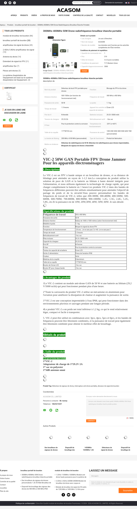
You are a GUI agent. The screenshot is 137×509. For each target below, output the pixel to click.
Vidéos (34, 15)
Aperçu (14, 15)
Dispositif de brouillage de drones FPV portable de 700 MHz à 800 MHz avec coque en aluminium (125, 449)
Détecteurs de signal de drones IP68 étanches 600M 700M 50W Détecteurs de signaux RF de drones (107, 449)
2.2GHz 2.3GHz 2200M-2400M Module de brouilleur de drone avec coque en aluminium (71, 482)
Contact (99, 15)
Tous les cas (124, 15)
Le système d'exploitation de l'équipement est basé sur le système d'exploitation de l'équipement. (18, 77)
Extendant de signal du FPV (14, 61)
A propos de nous (47, 15)
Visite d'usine (64, 15)
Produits (24, 15)
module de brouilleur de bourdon (16, 36)
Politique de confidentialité (25, 503)
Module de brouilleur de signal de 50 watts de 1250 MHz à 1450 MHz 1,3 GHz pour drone (71, 488)
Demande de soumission (114, 3)
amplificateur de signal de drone (16, 45)
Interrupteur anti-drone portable (86, 386)
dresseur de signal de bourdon (108, 386)
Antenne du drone (10, 57)
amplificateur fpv (10, 66)
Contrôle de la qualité (83, 15)
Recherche (96, 3)
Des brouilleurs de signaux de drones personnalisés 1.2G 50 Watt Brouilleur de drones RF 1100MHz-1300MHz (51, 449)
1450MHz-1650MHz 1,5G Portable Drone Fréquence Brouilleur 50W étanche (88, 449)
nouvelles (111, 15)
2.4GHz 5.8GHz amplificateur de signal (18, 50)
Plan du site (4, 491)
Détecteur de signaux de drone (63, 386)
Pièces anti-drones (10, 71)
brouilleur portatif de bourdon (25, 25)
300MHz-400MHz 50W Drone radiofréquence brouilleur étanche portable (37, 476)
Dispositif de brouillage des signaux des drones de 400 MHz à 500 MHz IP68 (69, 449)
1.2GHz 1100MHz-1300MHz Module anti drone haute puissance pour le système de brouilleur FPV (71, 476)
